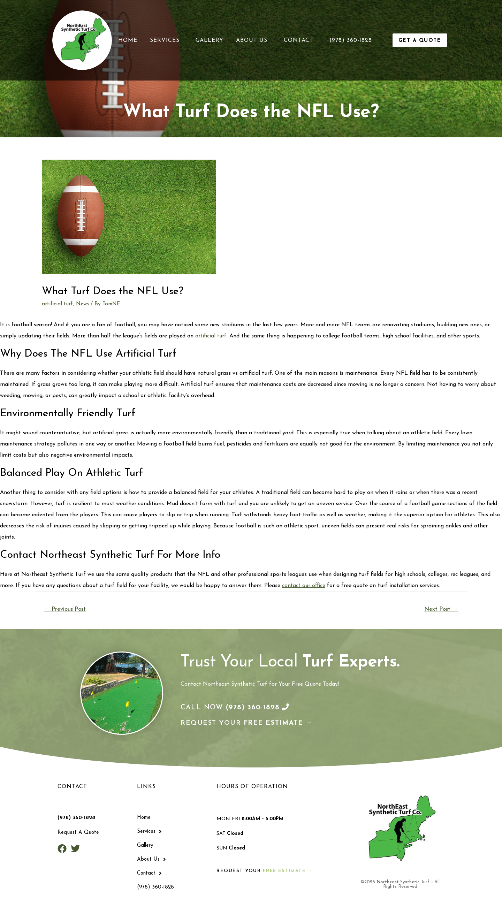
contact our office (304, 585)
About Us (253, 40)
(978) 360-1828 (350, 40)
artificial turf (58, 304)
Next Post (440, 609)
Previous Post (66, 609)
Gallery (209, 40)
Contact (300, 40)
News (84, 304)
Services (166, 40)
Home (127, 40)
